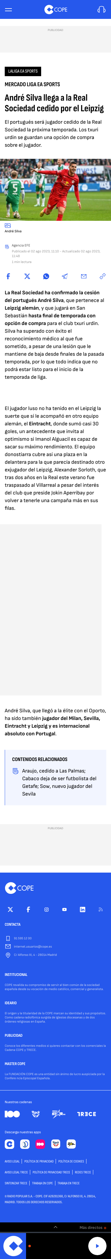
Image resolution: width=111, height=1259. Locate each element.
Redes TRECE (83, 1172)
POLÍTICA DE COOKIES (71, 1161)
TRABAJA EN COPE (42, 1183)
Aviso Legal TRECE (16, 1172)
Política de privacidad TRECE (51, 1172)
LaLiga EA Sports (23, 71)
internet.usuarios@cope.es (33, 947)
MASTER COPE (15, 1064)
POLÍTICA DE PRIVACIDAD (39, 1161)
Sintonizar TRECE (16, 1183)
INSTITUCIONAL (16, 975)
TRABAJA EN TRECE (69, 1183)
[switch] (55, 1227)
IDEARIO (11, 1003)
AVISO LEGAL (12, 1161)
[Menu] (8, 9)
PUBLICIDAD (13, 1035)
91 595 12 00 (23, 938)
